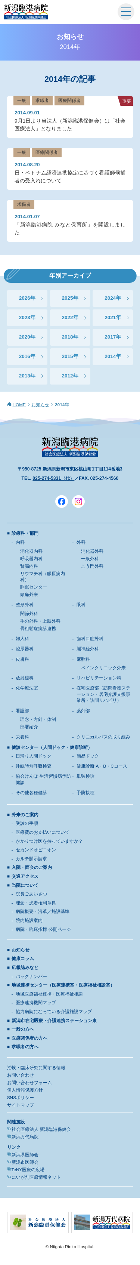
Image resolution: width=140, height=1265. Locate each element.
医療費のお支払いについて (42, 832)
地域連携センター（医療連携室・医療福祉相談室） (63, 985)
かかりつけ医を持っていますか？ (49, 841)
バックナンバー (31, 976)
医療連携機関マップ (36, 1002)
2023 (24, 317)
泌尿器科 (25, 648)
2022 (67, 317)
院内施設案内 (29, 920)
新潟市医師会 (25, 1162)
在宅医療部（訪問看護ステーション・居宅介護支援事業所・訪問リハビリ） (103, 694)
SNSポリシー (20, 1097)
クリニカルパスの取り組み (103, 737)
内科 (20, 542)
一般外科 (90, 558)
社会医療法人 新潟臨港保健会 (41, 1129)
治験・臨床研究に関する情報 (36, 1067)
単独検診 (85, 776)
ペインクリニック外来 (103, 667)
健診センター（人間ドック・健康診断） (52, 747)
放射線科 (25, 678)
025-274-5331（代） (53, 478)
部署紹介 (29, 726)
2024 (110, 298)
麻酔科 (83, 659)
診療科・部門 (25, 533)
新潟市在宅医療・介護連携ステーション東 (54, 1020)
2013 (24, 376)
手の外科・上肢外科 (40, 621)
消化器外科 (92, 551)
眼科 (81, 604)
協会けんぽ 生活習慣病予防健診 (43, 779)
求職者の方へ (25, 1046)
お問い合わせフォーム (29, 1082)
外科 (81, 542)
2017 (110, 337)
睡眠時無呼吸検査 (34, 766)
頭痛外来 (29, 594)
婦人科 (22, 638)
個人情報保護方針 (25, 1090)
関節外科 (29, 613)
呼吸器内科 (31, 558)
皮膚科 (22, 659)
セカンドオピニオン (36, 849)
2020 (24, 337)
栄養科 (22, 737)
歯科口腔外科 (90, 638)
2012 (67, 376)
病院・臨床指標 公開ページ (43, 929)
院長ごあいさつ (31, 894)
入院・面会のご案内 (32, 867)
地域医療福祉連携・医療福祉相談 (49, 994)
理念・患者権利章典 (36, 902)
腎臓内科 (29, 566)
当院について (25, 885)
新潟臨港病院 (26, 12)
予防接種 (85, 792)
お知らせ (40, 404)
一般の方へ (23, 1029)
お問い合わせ (20, 1075)
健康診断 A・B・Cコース (102, 766)
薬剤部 (83, 710)
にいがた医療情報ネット (36, 1177)
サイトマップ (20, 1105)
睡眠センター (33, 587)
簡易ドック (88, 756)
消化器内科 (31, 551)
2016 (24, 356)
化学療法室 (27, 688)
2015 (67, 356)
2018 (67, 337)
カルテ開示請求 (31, 858)
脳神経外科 (88, 648)
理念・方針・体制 (38, 719)
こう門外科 (92, 566)
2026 (24, 298)
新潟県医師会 (25, 1154)
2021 (110, 317)
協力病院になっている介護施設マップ (54, 1011)
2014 (110, 356)
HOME (19, 404)
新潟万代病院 (25, 1136)
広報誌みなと (25, 967)
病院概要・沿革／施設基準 (42, 911)
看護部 (22, 710)
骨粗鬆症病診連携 (38, 628)
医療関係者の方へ (29, 1038)
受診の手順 (27, 823)
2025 (67, 298)
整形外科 (25, 604)
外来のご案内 (25, 814)
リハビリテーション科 (99, 678)
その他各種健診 (31, 792)
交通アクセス (25, 876)
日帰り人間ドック (34, 756)
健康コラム (23, 958)
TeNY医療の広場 (28, 1169)
